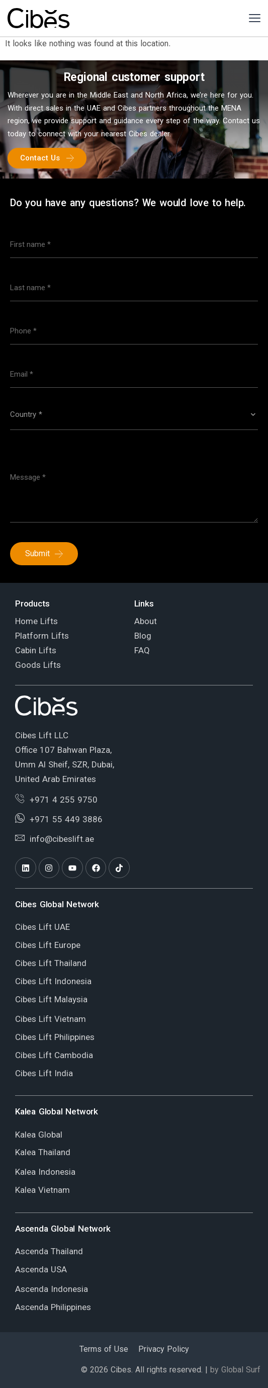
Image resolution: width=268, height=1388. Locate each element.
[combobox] (134, 418)
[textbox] (134, 414)
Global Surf (240, 1369)
